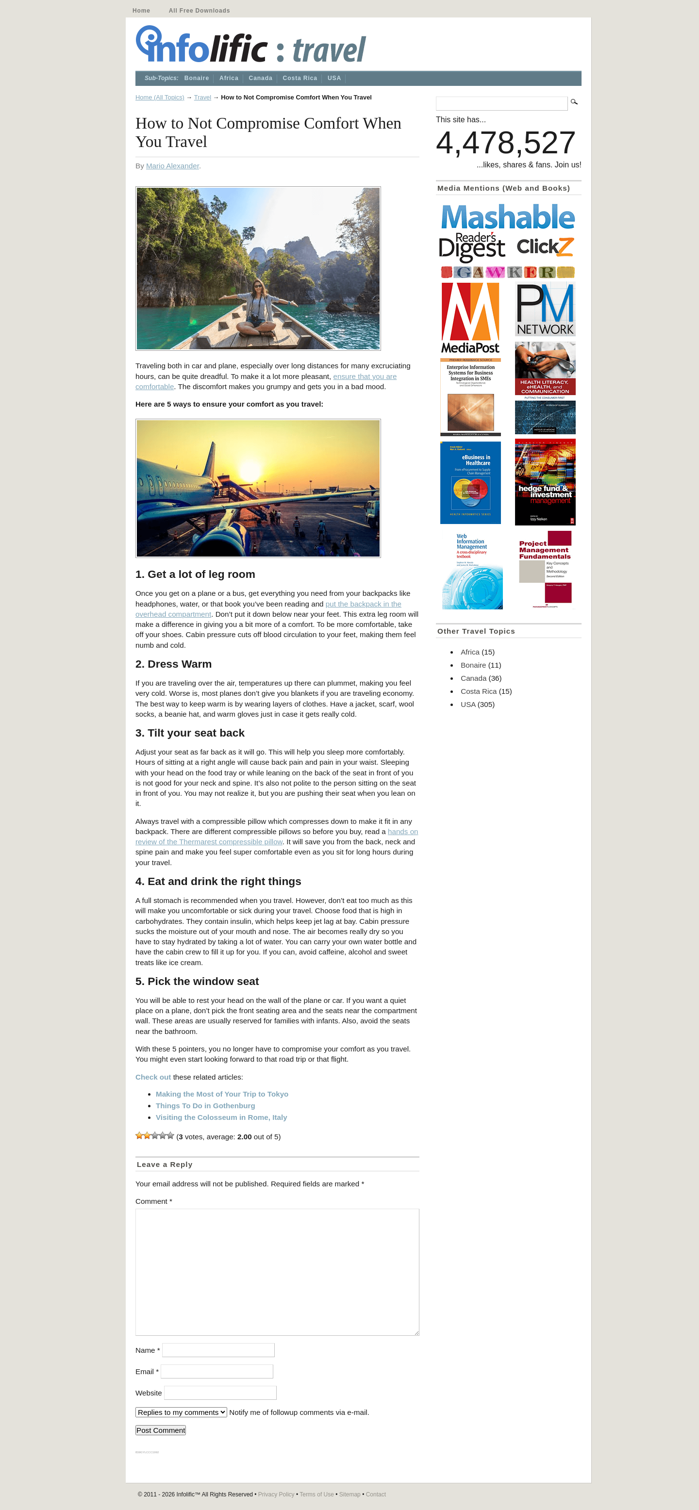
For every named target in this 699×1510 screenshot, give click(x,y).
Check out (153, 1077)
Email (147, 1371)
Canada (261, 78)
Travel (202, 97)
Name (147, 1350)
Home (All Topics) (159, 97)
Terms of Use (317, 1494)
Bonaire (196, 78)
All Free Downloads (199, 10)
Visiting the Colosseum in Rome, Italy (221, 1117)
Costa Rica (300, 78)
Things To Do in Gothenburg (205, 1105)
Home (141, 10)
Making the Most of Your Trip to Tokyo (222, 1094)
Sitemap (350, 1494)
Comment (153, 1201)
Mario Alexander (172, 166)
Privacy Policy (276, 1494)
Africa (229, 78)
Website (148, 1393)
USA (334, 78)
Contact (376, 1494)
